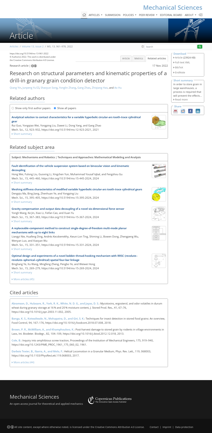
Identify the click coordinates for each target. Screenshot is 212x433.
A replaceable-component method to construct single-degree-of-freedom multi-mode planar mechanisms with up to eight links (69, 230)
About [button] (189, 15)
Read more (181, 99)
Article (126, 58)
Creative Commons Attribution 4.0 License (119, 427)
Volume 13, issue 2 (33, 46)
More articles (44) (24, 362)
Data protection (184, 427)
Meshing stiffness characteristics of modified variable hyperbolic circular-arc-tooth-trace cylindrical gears (77, 189)
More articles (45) (24, 279)
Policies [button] (128, 15)
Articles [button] (94, 15)
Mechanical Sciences (172, 7)
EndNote (180, 72)
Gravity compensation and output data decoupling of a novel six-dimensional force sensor (68, 208)
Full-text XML (182, 62)
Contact (154, 427)
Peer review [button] (147, 15)
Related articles (157, 58)
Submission (112, 15)
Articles (14, 46)
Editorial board (171, 15)
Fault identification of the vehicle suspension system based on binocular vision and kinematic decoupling (70, 168)
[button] (143, 46)
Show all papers (65, 108)
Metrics (138, 58)
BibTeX (179, 67)
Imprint (167, 427)
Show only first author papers (31, 108)
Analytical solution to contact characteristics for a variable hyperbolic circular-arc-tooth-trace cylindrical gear (76, 119)
